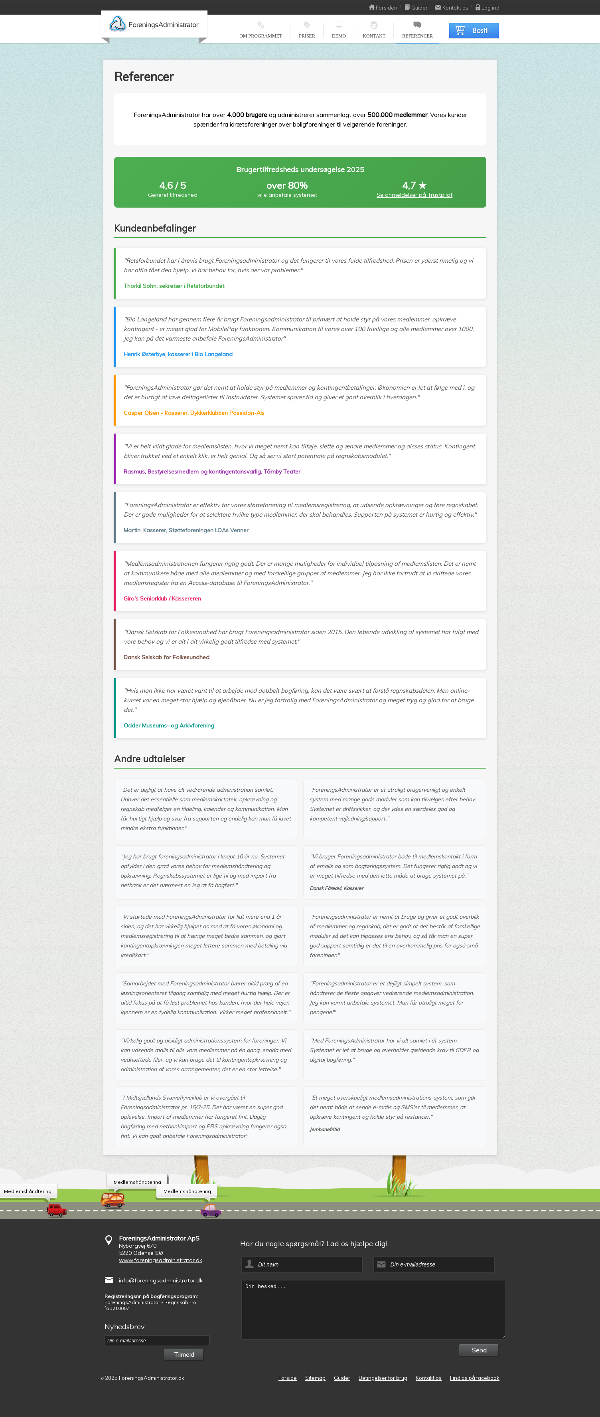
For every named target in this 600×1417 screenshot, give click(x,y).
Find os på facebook (474, 1378)
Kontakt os (451, 7)
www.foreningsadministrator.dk (160, 1260)
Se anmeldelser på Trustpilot (414, 194)
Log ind (487, 7)
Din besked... (373, 1310)
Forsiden (383, 7)
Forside (287, 1378)
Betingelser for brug (383, 1378)
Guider (416, 7)
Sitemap (315, 1378)
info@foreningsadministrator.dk (161, 1280)
